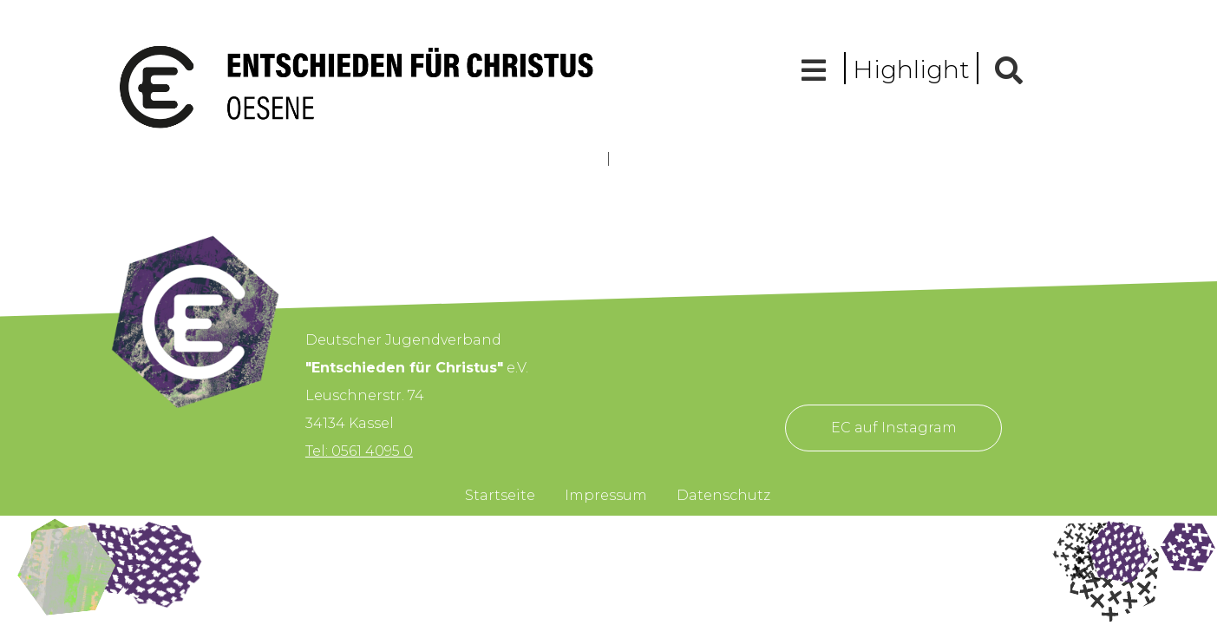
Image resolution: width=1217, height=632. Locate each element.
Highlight (911, 69)
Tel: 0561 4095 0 (359, 451)
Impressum (606, 495)
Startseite (500, 495)
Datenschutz (723, 495)
